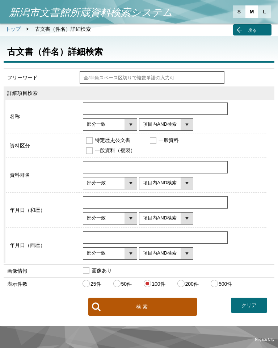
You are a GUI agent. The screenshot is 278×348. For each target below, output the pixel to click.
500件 (225, 284)
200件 (192, 284)
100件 (158, 284)
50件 (126, 284)
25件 (95, 284)
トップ (13, 29)
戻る (252, 30)
